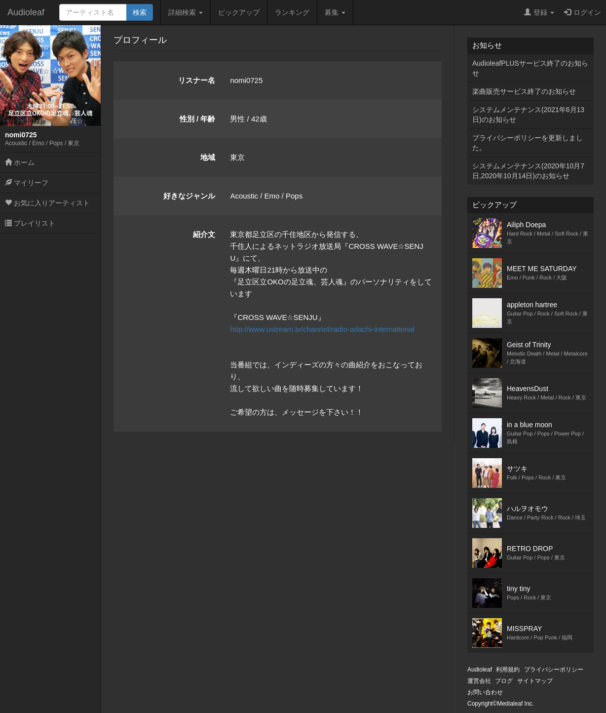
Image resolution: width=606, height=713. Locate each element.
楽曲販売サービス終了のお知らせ (524, 91)
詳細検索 (185, 12)
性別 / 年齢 (198, 119)
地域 (207, 157)
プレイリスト (30, 223)
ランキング (292, 12)
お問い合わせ (485, 692)
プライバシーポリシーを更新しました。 (527, 143)
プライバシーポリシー (553, 669)
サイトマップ (535, 680)
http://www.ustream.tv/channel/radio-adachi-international (322, 329)
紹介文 (204, 234)
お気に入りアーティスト (47, 203)
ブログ (504, 680)
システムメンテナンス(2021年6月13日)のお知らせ (528, 114)
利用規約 (508, 669)
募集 (335, 12)
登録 (539, 12)
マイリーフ (26, 183)
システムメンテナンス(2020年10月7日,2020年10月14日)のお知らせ (528, 171)
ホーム (20, 162)
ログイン (582, 12)
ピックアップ (239, 12)
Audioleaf (25, 12)
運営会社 (479, 680)
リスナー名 (196, 80)
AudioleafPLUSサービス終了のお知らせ (530, 68)
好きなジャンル (189, 196)
